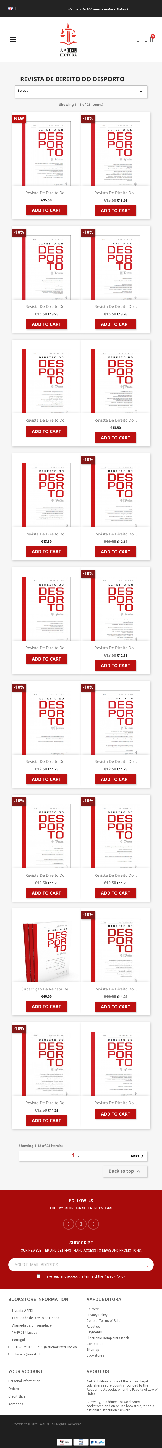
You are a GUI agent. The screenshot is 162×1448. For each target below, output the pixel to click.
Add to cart (46, 210)
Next (138, 1156)
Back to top (125, 1171)
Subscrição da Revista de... (47, 989)
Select (81, 91)
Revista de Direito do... (46, 192)
